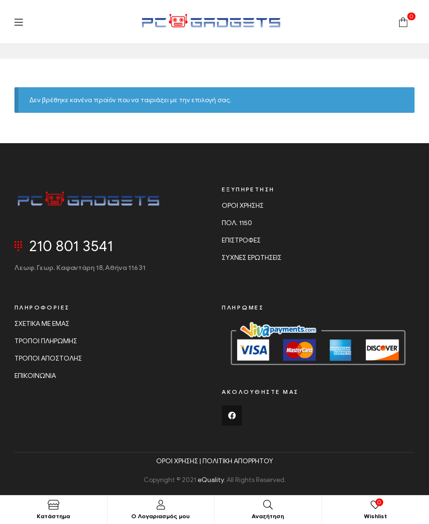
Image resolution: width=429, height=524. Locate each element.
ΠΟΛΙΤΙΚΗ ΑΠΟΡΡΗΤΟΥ (237, 461)
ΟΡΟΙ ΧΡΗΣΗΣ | (179, 461)
